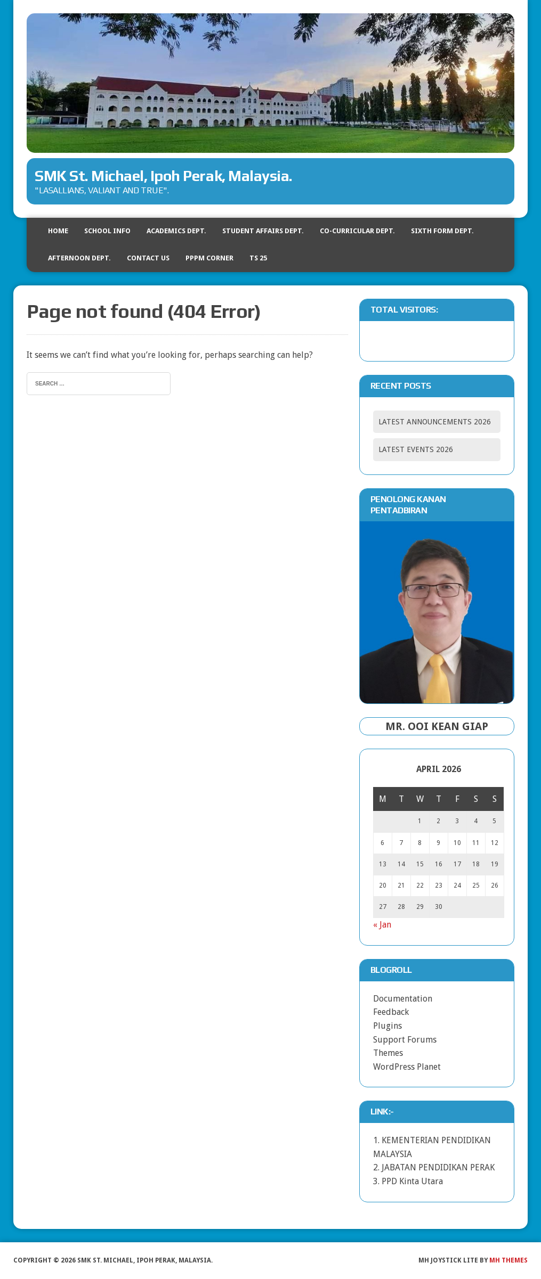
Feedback (391, 1012)
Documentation (402, 999)
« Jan (382, 925)
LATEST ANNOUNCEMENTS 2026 (434, 421)
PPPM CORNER (209, 258)
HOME (58, 231)
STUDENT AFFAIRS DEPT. (263, 231)
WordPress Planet (407, 1067)
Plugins (387, 1026)
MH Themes (508, 1260)
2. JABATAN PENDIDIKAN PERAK (434, 1167)
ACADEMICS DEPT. (176, 231)
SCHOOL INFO (107, 231)
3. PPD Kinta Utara (408, 1181)
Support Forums (405, 1040)
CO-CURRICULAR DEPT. (357, 231)
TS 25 (258, 258)
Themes (388, 1053)
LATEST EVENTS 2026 (415, 449)
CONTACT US (148, 258)
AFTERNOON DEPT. (79, 258)
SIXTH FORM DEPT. (442, 231)
